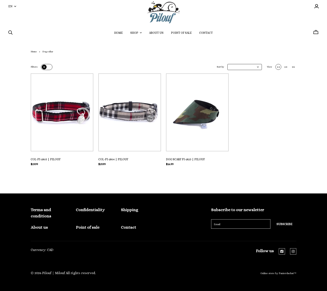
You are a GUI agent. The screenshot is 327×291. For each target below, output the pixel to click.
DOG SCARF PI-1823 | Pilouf (185, 159)
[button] (244, 67)
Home (34, 51)
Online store (267, 273)
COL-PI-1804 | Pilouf (113, 159)
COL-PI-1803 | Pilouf (46, 159)
